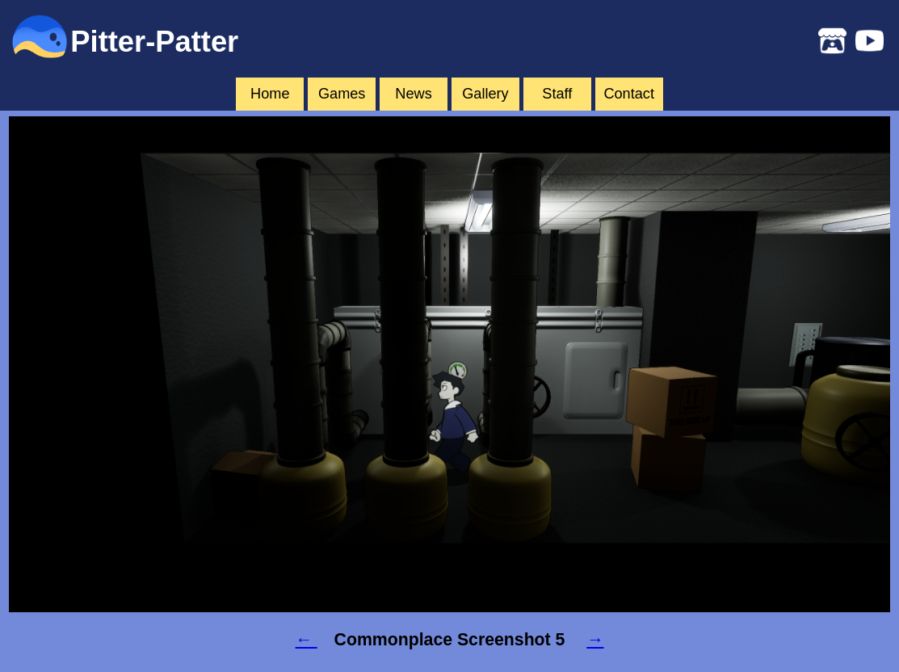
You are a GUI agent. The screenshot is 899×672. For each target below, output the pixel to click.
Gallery (485, 94)
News (413, 94)
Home (269, 94)
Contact (628, 94)
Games (342, 94)
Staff (557, 94)
